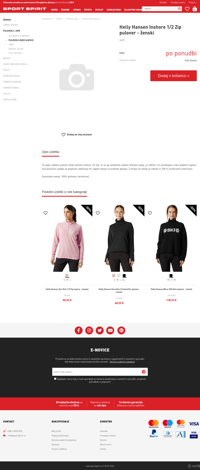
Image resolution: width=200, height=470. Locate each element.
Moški (54, 9)
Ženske (65, 9)
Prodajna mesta (178, 2)
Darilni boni (114, 9)
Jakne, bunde (10, 24)
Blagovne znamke (134, 9)
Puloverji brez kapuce (21, 40)
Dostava (55, 444)
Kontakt (163, 2)
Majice (7, 58)
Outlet (99, 9)
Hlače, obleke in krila (15, 64)
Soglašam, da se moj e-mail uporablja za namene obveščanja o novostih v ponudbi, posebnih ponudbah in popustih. (101, 380)
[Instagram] (89, 330)
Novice (152, 9)
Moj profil (56, 430)
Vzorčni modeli (11, 87)
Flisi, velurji (16, 53)
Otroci (77, 9)
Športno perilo (11, 75)
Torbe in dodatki (12, 81)
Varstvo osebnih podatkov (122, 361)
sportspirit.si (47, 19)
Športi (88, 9)
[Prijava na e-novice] (144, 372)
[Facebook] (79, 330)
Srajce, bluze (16, 48)
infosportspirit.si (16, 435)
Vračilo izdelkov (59, 448)
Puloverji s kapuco (19, 35)
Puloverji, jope (11, 30)
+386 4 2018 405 (14, 430)
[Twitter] (100, 330)
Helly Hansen (191, 60)
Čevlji (6, 70)
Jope (11, 44)
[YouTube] (110, 330)
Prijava (193, 2)
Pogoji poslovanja (60, 435)
